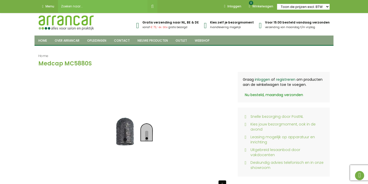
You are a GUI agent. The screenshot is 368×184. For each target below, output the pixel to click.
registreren (285, 79)
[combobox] (102, 6)
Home (43, 55)
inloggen (262, 79)
